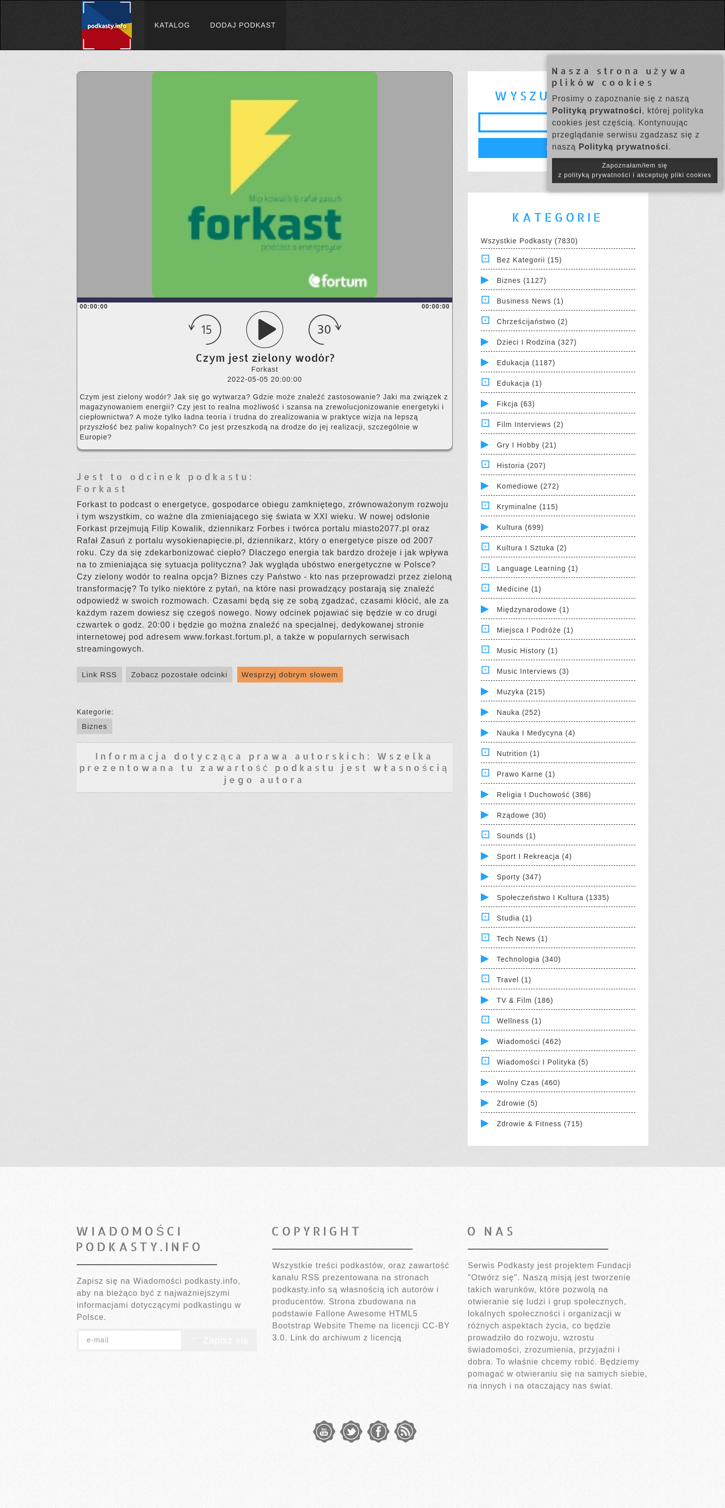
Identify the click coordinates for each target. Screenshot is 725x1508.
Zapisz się (219, 1340)
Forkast (101, 488)
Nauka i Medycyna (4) (536, 733)
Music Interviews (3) (533, 671)
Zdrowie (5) (517, 1103)
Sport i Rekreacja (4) (534, 856)
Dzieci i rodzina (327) (537, 342)
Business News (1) (530, 301)
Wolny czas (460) (529, 1083)
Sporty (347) (519, 877)
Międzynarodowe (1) (533, 610)
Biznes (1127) (522, 280)
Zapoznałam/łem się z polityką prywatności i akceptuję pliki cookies (634, 170)
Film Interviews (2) (530, 424)
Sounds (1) (516, 836)
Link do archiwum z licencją (346, 1337)
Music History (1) (527, 651)
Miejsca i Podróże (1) (535, 630)
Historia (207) (521, 466)
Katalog (172, 25)
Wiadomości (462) (529, 1041)
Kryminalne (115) (528, 507)
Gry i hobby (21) (527, 445)
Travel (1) (514, 980)
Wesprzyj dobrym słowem (290, 674)
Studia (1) (514, 918)
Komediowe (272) (528, 486)
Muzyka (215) (521, 692)
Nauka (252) (519, 712)
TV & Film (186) (525, 1000)
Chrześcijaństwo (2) (532, 322)
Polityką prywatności (597, 110)
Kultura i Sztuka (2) (532, 548)
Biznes (94, 726)
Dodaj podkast (243, 25)
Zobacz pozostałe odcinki (179, 674)
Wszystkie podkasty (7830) (529, 241)
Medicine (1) (519, 589)
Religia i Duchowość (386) (544, 795)
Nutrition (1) (518, 753)
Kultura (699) (520, 527)
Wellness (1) (519, 1021)
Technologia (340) (529, 959)
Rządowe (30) (522, 815)
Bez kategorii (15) (529, 260)
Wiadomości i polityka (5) (543, 1062)
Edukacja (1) (519, 383)
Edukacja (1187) (526, 363)
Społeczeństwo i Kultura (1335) (553, 897)
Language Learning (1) (538, 568)
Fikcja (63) (516, 404)
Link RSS (99, 674)
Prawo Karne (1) (526, 774)
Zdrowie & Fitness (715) (540, 1124)
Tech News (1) (522, 939)
